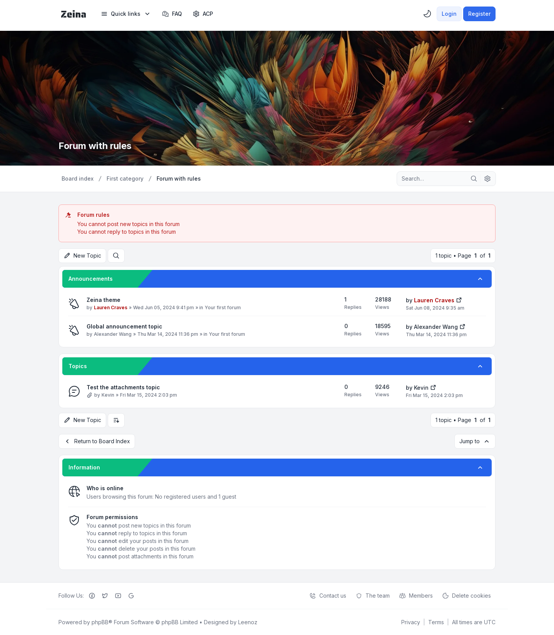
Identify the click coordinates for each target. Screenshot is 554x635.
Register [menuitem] (479, 13)
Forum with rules (95, 145)
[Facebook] (92, 595)
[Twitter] (105, 595)
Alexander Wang (113, 334)
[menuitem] (126, 14)
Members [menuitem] (416, 595)
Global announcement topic (124, 326)
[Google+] (131, 595)
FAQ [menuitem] (172, 13)
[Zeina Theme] (73, 13)
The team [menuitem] (372, 595)
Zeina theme (103, 300)
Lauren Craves (110, 307)
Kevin (108, 395)
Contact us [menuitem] (327, 595)
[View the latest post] (459, 299)
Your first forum (223, 307)
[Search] (474, 178)
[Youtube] (118, 595)
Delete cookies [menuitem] (466, 595)
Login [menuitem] (449, 13)
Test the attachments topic (123, 387)
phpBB (100, 621)
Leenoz (247, 621)
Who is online (105, 487)
